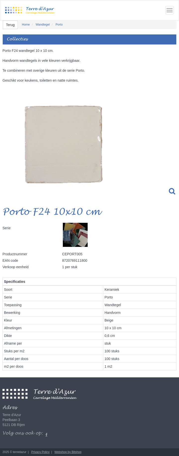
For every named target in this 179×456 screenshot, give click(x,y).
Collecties (17, 39)
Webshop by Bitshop (67, 452)
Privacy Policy (40, 452)
